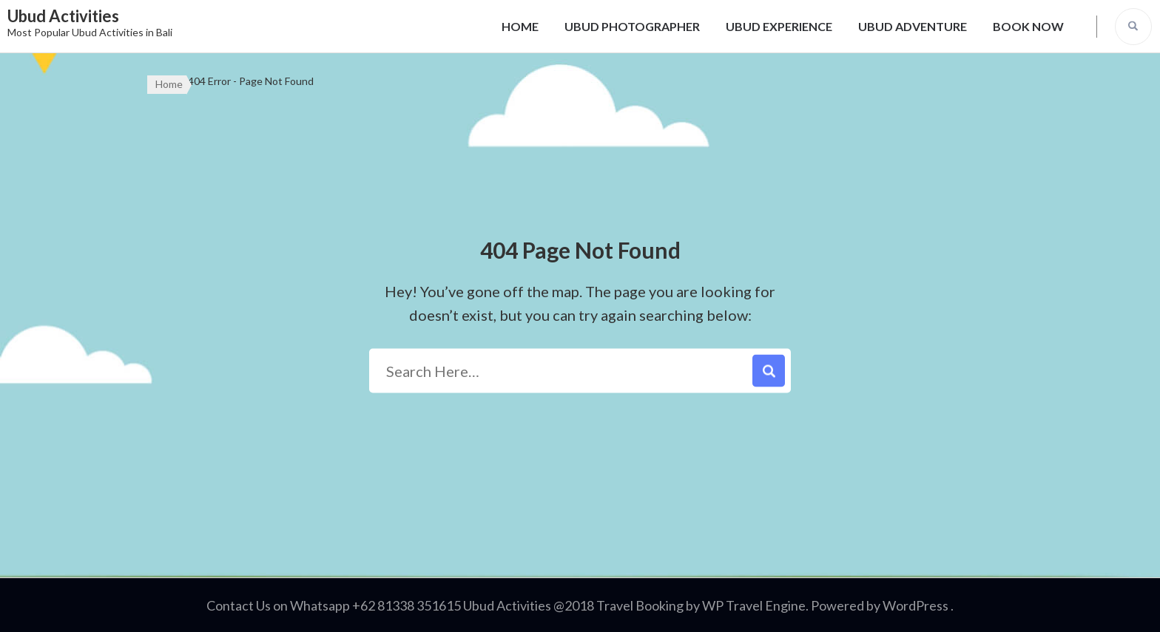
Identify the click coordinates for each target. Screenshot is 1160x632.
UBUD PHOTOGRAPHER (632, 26)
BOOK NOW (1028, 26)
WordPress (915, 605)
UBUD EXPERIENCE (779, 26)
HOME (520, 26)
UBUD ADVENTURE (912, 26)
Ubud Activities (63, 16)
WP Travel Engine (754, 605)
